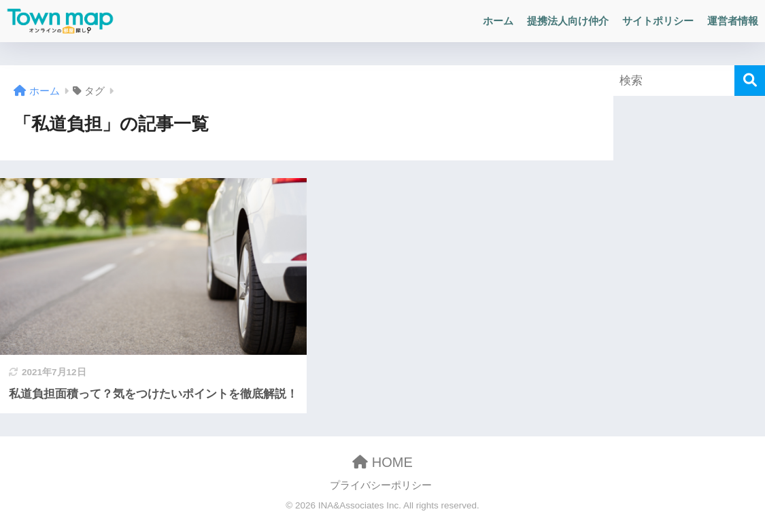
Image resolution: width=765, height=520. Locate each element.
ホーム (498, 21)
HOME (382, 462)
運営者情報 (732, 21)
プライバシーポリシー (381, 485)
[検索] (749, 80)
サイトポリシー (658, 21)
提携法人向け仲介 (568, 21)
